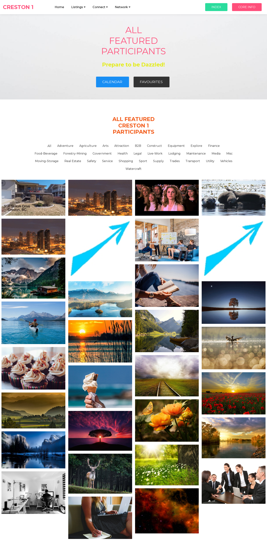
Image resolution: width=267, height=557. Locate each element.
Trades (175, 161)
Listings (77, 7)
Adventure (65, 146)
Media (216, 153)
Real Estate (72, 161)
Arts (105, 146)
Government (102, 153)
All (49, 146)
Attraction (121, 146)
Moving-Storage (47, 161)
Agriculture (88, 146)
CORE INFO (246, 7)
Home (59, 7)
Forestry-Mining (75, 153)
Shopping (126, 161)
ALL (133, 30)
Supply (158, 161)
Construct (154, 146)
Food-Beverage (46, 153)
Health (123, 153)
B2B (138, 146)
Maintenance (196, 153)
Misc (229, 153)
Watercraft (133, 169)
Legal (138, 153)
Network (121, 7)
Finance (214, 146)
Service (107, 161)
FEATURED (133, 40)
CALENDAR (112, 82)
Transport (192, 161)
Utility (210, 161)
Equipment (176, 146)
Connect (99, 7)
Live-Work (155, 153)
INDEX (216, 7)
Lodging (174, 153)
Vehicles (226, 161)
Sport (143, 161)
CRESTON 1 (22, 7)
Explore (196, 146)
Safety (91, 161)
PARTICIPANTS (133, 51)
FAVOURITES (151, 82)
